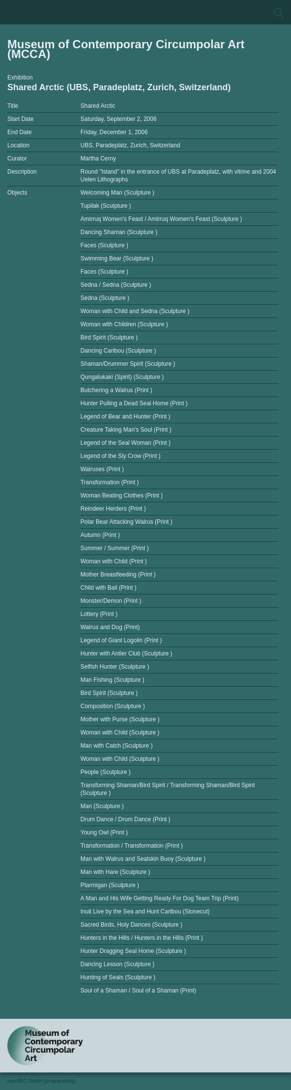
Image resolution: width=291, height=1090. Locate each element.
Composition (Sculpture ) (113, 706)
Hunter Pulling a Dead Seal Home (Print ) (134, 403)
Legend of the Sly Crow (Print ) (121, 456)
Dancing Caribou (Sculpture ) (118, 350)
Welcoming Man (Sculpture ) (117, 192)
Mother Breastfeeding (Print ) (118, 574)
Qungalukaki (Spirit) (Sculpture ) (122, 377)
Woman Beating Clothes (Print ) (122, 495)
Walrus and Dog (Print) (110, 627)
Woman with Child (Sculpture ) (120, 732)
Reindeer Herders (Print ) (113, 508)
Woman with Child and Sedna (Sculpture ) (135, 311)
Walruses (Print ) (102, 469)
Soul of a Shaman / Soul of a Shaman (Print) (138, 990)
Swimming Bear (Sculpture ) (117, 258)
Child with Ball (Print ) (109, 587)
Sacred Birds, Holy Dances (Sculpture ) (132, 924)
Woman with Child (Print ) (114, 561)
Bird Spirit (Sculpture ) (109, 337)
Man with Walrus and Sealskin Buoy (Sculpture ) (143, 858)
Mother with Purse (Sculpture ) (120, 719)
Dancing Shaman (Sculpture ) (119, 232)
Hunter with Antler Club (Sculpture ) (126, 653)
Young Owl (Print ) (104, 832)
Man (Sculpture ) (102, 806)
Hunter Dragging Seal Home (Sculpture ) (133, 951)
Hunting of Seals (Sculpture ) (118, 977)
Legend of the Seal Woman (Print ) (126, 442)
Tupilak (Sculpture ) (106, 205)
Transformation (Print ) (110, 482)
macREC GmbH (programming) (41, 1081)
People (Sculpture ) (106, 772)
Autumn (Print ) (100, 535)
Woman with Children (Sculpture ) (124, 324)
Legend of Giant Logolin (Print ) (121, 640)
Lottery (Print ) (99, 614)
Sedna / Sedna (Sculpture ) (116, 284)
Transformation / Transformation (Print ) (132, 845)
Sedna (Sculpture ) (105, 298)
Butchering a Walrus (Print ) (116, 390)
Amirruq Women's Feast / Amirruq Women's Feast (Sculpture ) (161, 219)
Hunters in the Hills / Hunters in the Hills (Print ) (142, 937)
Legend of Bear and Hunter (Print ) (125, 416)
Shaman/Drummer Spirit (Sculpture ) (128, 363)
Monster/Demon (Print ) (111, 600)
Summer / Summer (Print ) (115, 548)
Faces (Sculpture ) (104, 245)
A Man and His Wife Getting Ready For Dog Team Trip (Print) (160, 898)
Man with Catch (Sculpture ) (117, 745)
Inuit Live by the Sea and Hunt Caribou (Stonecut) (145, 911)
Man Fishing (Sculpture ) (113, 679)
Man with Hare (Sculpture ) (115, 872)
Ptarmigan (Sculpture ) (110, 885)
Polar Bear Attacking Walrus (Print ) (126, 521)
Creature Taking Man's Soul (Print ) (126, 429)
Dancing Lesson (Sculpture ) (117, 964)
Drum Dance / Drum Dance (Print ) (125, 819)
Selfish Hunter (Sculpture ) (115, 666)
